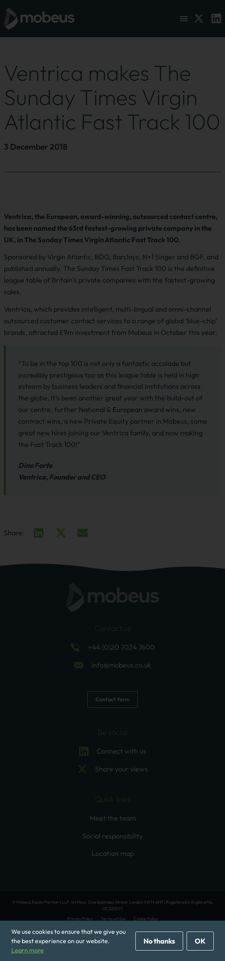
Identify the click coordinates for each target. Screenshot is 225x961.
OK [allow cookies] (200, 941)
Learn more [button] (27, 950)
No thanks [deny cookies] (159, 941)
